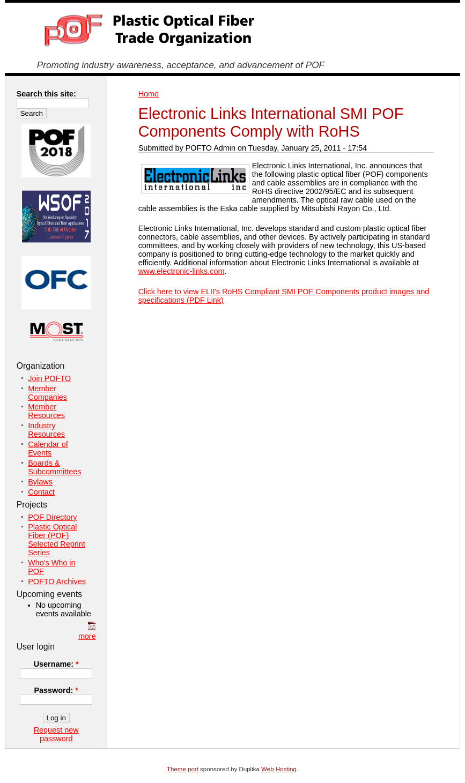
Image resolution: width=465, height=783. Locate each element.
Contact (41, 492)
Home (148, 94)
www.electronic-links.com (181, 271)
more (87, 636)
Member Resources (46, 411)
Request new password (56, 734)
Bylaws (40, 482)
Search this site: (46, 94)
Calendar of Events (48, 448)
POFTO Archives (57, 581)
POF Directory (52, 517)
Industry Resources (46, 429)
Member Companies (47, 392)
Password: (56, 690)
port (193, 769)
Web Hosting (279, 769)
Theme (176, 769)
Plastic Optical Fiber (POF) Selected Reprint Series (56, 540)
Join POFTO (49, 378)
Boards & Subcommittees (54, 467)
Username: (56, 664)
